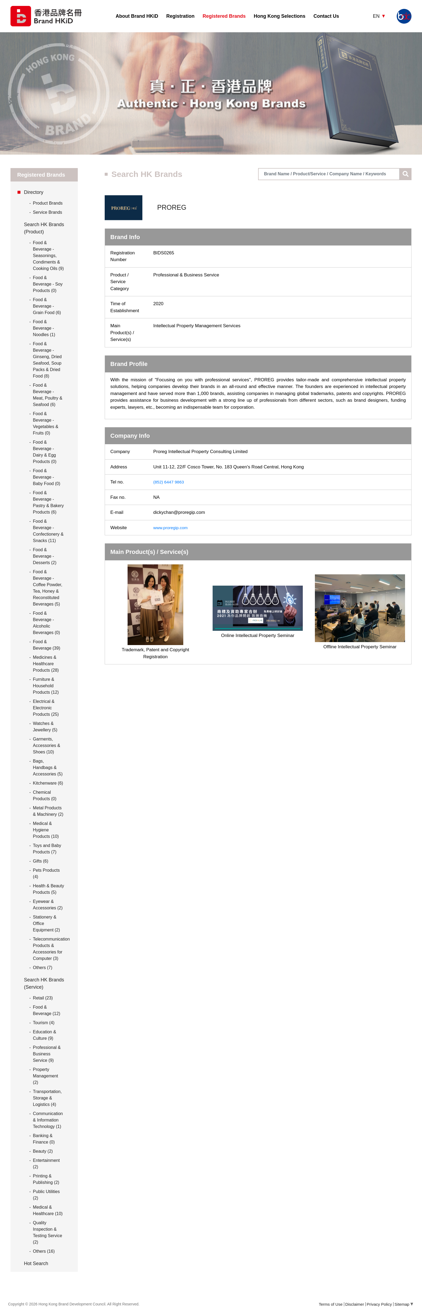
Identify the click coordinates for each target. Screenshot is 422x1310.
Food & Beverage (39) (46, 644)
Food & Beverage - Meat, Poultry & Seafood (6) (47, 395)
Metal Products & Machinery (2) (48, 811)
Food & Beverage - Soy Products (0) (47, 284)
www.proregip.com (172, 527)
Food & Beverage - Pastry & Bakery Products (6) (48, 502)
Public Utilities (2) (46, 1194)
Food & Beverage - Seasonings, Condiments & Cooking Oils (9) (48, 255)
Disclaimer (354, 1304)
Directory (33, 192)
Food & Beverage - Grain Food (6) (47, 306)
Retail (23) (43, 998)
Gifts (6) (40, 861)
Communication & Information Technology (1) (48, 1120)
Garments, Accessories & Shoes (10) (46, 745)
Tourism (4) (43, 1022)
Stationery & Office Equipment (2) (46, 923)
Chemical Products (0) (44, 795)
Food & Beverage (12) (46, 1010)
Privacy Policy (379, 1304)
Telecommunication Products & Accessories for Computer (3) (51, 949)
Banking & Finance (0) (44, 1138)
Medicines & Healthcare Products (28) (46, 663)
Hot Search (36, 1263)
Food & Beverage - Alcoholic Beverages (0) (46, 623)
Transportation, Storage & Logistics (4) (47, 1098)
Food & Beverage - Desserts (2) (44, 556)
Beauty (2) (43, 1151)
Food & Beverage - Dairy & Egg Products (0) (44, 452)
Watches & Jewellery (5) (45, 726)
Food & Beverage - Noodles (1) (44, 328)
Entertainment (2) (46, 1163)
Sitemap (404, 1304)
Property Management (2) (45, 1076)
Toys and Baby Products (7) (47, 848)
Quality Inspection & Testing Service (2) (47, 1232)
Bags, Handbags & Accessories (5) (47, 767)
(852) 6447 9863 (170, 482)
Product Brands (46, 203)
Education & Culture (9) (44, 1035)
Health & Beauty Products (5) (48, 889)
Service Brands (45, 212)
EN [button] (377, 16)
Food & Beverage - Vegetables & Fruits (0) (45, 423)
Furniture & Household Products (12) (46, 686)
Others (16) (44, 1251)
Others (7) (42, 967)
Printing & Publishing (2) (46, 1179)
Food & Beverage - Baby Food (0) (46, 477)
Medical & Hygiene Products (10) (46, 830)
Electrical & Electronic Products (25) (46, 708)
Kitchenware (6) (48, 783)
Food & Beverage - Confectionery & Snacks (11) (48, 531)
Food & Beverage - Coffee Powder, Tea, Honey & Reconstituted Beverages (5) (47, 587)
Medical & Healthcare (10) (47, 1210)
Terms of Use (330, 1304)
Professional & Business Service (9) (47, 1054)
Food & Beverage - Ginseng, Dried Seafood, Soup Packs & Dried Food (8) (47, 359)
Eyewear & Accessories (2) (47, 904)
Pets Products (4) (46, 873)
